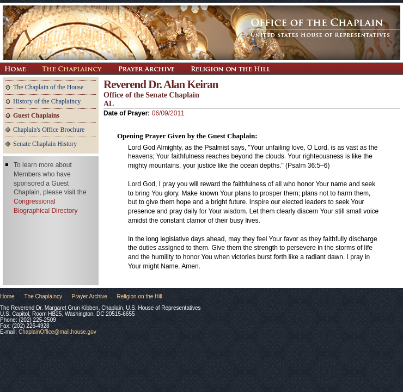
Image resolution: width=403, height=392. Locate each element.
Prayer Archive (146, 68)
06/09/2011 (168, 113)
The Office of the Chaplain (201, 32)
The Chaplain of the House (48, 87)
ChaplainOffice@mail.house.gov (57, 332)
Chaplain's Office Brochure (48, 129)
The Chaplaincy (72, 68)
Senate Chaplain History (45, 144)
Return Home (15, 68)
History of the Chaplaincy (47, 101)
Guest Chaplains (36, 115)
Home (7, 296)
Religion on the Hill (230, 68)
